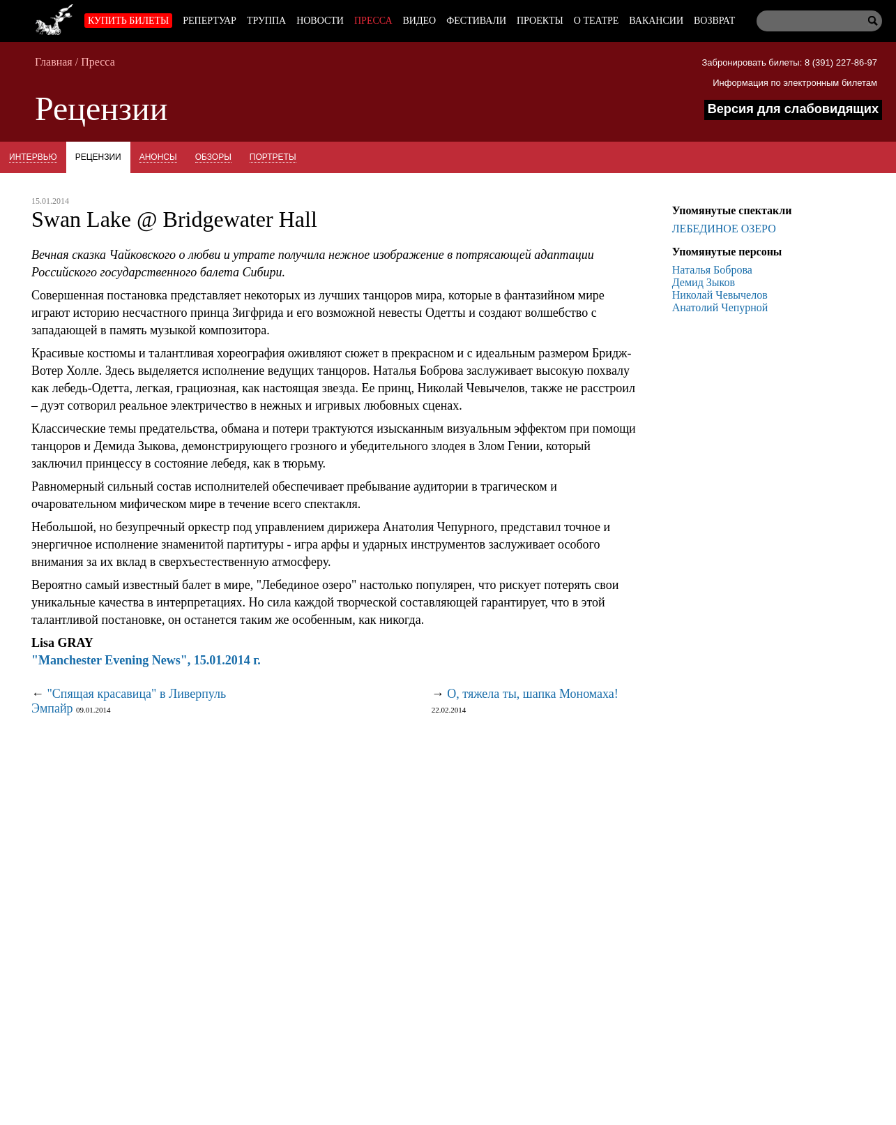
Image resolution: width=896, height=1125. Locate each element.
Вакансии (656, 20)
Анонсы (158, 157)
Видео (419, 20)
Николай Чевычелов (720, 295)
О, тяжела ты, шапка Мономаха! (532, 694)
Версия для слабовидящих (793, 109)
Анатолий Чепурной (720, 307)
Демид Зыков (703, 282)
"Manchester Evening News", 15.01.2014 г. (146, 660)
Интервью (33, 157)
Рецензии (98, 157)
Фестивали (476, 20)
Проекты (540, 20)
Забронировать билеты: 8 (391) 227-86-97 (789, 62)
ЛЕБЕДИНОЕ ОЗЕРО (724, 228)
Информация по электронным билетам (795, 82)
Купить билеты (128, 20)
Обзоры (213, 157)
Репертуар (209, 20)
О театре (596, 20)
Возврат (714, 20)
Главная (54, 62)
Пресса (373, 20)
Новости (320, 20)
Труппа (266, 20)
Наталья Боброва (712, 270)
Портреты (273, 157)
